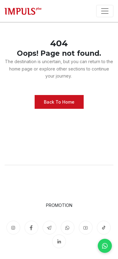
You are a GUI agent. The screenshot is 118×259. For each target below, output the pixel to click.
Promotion (59, 205)
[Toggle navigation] (104, 11)
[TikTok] (104, 227)
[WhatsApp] (105, 246)
